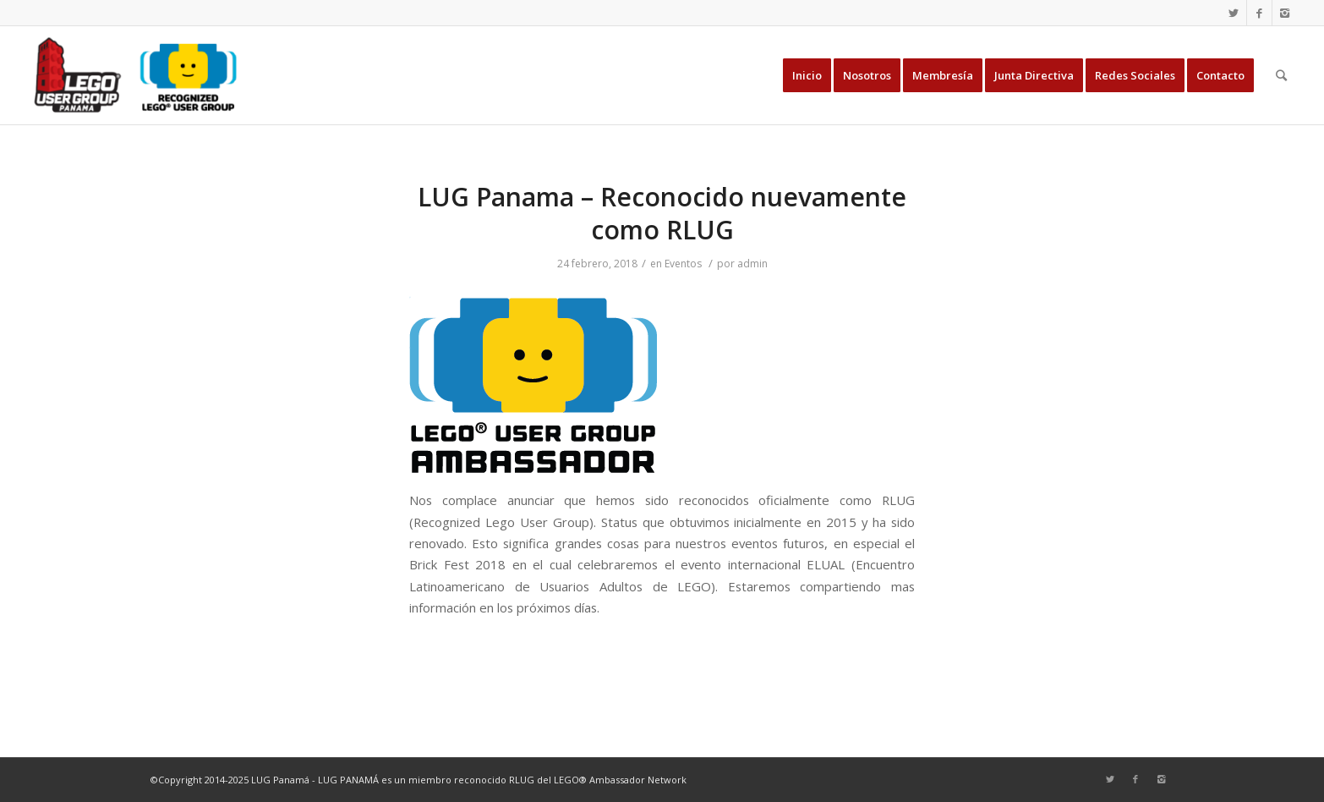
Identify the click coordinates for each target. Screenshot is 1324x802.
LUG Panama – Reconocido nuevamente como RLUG (662, 213)
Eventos (683, 263)
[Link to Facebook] (1259, 12)
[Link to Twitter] (1234, 12)
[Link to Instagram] (1285, 12)
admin (752, 263)
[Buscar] (1281, 75)
